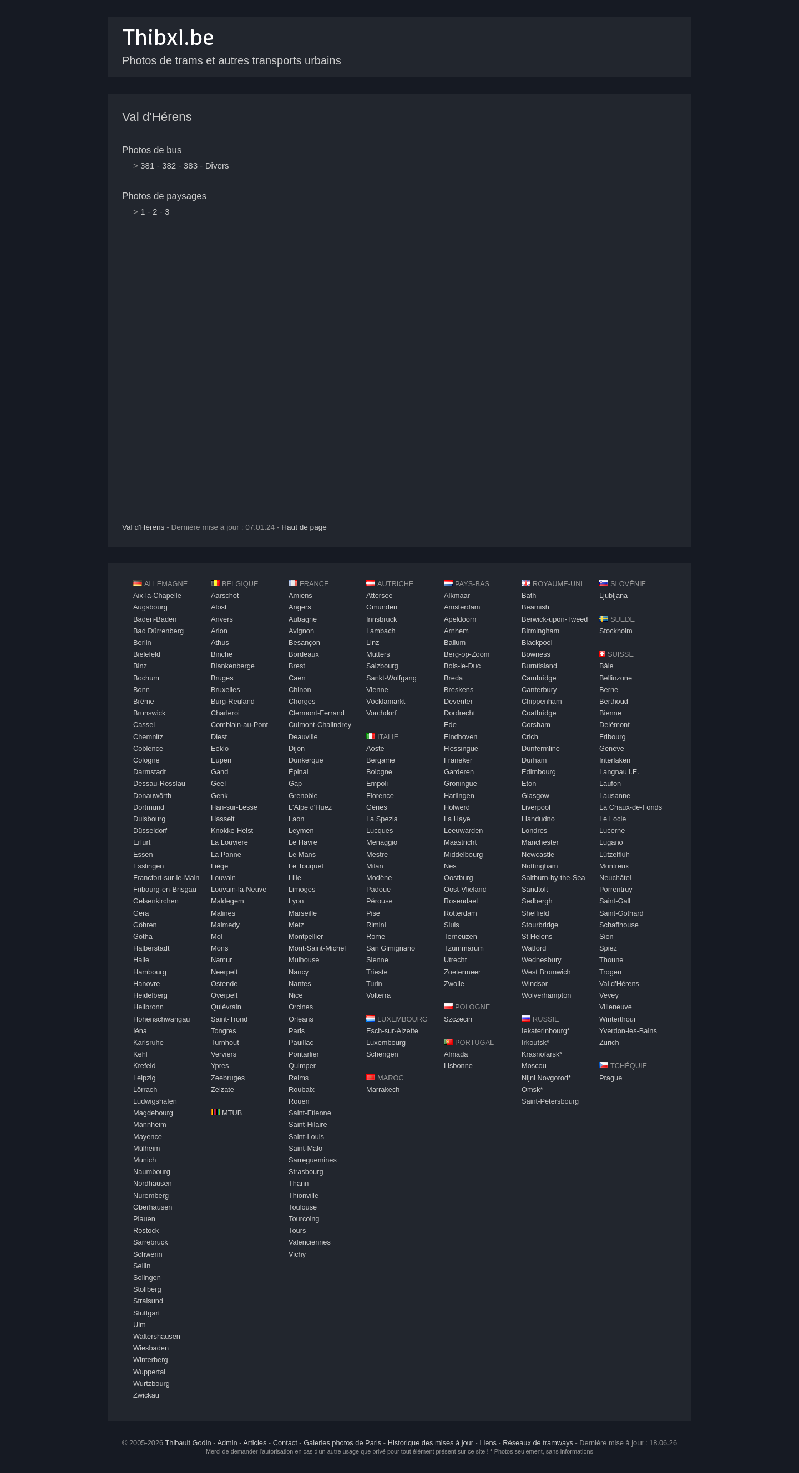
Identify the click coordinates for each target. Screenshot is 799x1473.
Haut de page (304, 527)
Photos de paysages (164, 196)
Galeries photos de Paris (342, 1443)
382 (169, 165)
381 (147, 165)
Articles (254, 1443)
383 (191, 165)
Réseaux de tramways (538, 1443)
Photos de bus (151, 150)
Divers (217, 165)
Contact (285, 1443)
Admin (227, 1443)
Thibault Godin (188, 1443)
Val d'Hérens (157, 117)
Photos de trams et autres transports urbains (231, 60)
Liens (488, 1443)
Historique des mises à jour (430, 1443)
